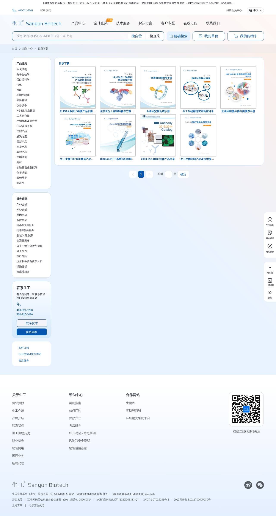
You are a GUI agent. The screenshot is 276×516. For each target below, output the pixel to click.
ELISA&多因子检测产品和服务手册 (80, 111)
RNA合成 (22, 209)
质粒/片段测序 (25, 235)
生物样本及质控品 (27, 120)
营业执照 (18, 403)
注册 (48, 10)
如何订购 (24, 347)
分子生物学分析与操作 (29, 245)
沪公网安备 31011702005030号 (192, 499)
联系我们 (213, 23)
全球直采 (101, 22)
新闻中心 (27, 48)
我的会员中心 (234, 10)
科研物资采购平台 (138, 418)
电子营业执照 (36, 505)
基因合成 (22, 214)
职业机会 (18, 440)
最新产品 (22, 141)
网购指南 (75, 403)
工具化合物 (23, 115)
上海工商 (17, 505)
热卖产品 (22, 146)
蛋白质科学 (23, 79)
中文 (256, 10)
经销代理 (18, 463)
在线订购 (190, 23)
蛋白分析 (22, 256)
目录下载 (43, 48)
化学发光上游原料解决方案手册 (118, 111)
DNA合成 (22, 204)
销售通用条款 (78, 448)
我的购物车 (245, 36)
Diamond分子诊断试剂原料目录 (118, 159)
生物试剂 (22, 157)
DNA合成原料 (24, 126)
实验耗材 (22, 100)
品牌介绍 (18, 418)
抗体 (19, 84)
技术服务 (123, 23)
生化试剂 (22, 69)
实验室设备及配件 (27, 167)
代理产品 (22, 131)
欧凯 (19, 89)
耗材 (19, 162)
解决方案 (145, 23)
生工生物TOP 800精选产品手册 (78, 159)
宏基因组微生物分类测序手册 (238, 111)
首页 (14, 48)
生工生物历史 (21, 433)
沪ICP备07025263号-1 (156, 499)
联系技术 (32, 323)
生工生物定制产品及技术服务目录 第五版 (203, 159)
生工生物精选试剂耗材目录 (198, 111)
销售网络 (18, 448)
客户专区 (168, 23)
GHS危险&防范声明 (30, 354)
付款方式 (75, 418)
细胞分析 (22, 266)
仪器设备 (22, 105)
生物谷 (130, 403)
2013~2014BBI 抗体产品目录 (158, 159)
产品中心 (78, 23)
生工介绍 (18, 410)
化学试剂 (22, 172)
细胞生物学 (23, 95)
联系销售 (32, 332)
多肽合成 (22, 220)
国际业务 (18, 455)
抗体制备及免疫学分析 (29, 261)
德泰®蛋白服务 (25, 230)
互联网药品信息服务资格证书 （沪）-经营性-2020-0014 (59, 499)
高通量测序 (23, 240)
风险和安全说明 (79, 440)
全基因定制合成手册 (158, 111)
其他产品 (22, 151)
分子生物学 (23, 74)
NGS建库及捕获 (26, 110)
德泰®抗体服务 (25, 225)
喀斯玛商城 (133, 410)
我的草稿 (208, 36)
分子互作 (22, 251)
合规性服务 (23, 271)
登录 (42, 10)
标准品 (20, 182)
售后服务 (24, 360)
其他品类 (22, 177)
